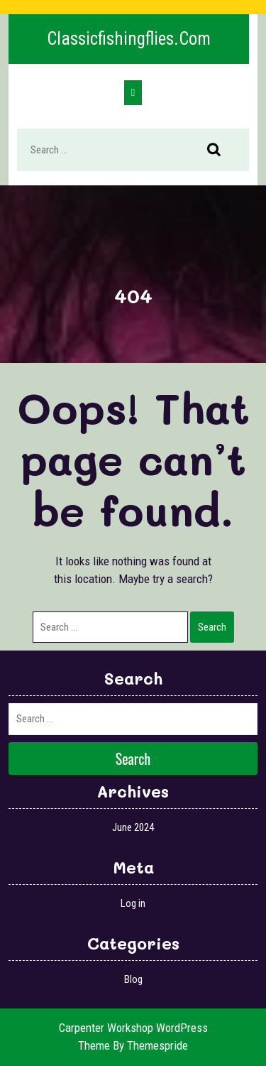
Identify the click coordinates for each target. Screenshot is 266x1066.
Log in (133, 903)
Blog (133, 979)
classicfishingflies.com (129, 38)
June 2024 (133, 827)
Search (221, 150)
